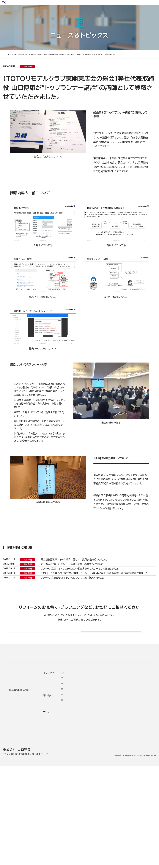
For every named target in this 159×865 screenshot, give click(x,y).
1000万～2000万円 (57, 793)
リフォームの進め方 (19, 769)
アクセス (85, 822)
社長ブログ (83, 4)
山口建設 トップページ (15, 743)
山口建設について (143, 12)
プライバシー (112, 814)
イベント (110, 779)
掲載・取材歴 (86, 801)
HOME (6, 66)
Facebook (138, 774)
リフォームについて (118, 12)
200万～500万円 (56, 808)
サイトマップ (95, 4)
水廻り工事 (51, 775)
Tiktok (136, 797)
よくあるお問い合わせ (21, 800)
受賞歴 (85, 794)
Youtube (137, 768)
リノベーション (53, 769)
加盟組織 (86, 789)
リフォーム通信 (69, 4)
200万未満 (52, 814)
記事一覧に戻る (79, 548)
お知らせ (57, 4)
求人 (83, 828)
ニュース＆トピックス (21, 66)
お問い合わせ (112, 792)
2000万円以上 (54, 786)
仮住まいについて (18, 789)
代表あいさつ (87, 776)
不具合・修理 (112, 800)
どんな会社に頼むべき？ (20, 776)
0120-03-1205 (116, 4)
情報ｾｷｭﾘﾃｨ (113, 821)
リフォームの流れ (18, 783)
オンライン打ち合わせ (20, 794)
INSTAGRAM (140, 782)
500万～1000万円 (56, 801)
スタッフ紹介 (86, 809)
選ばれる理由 (59, 12)
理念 (83, 783)
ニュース (111, 768)
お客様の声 (95, 12)
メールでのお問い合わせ (100, 714)
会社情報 (86, 769)
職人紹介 (86, 816)
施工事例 (77, 12)
